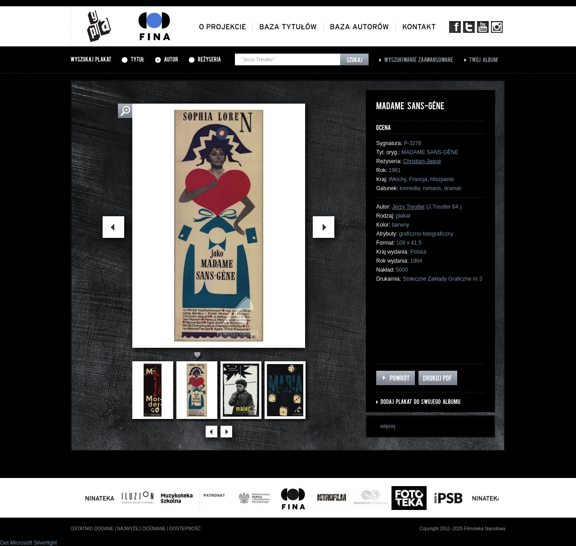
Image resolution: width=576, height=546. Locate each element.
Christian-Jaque (422, 161)
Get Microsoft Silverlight (28, 543)
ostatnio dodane (92, 528)
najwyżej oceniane (141, 528)
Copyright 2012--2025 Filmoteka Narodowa (462, 528)
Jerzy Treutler (408, 207)
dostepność (185, 528)
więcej (387, 426)
